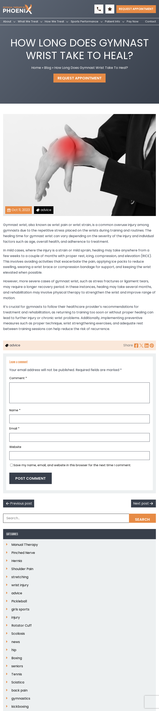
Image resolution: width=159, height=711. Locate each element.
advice (16, 593)
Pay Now (133, 21)
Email (14, 428)
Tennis (16, 674)
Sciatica (17, 682)
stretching (19, 577)
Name (14, 410)
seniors (17, 666)
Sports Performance (84, 21)
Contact (150, 21)
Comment (18, 378)
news (15, 642)
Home (36, 67)
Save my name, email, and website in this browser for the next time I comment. (72, 465)
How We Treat (54, 21)
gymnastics (20, 698)
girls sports (20, 609)
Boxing (16, 658)
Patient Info (112, 21)
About (7, 21)
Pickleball (19, 601)
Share (128, 345)
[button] (98, 9)
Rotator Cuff (21, 626)
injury (15, 617)
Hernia (16, 561)
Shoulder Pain (22, 569)
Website (15, 447)
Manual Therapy (24, 545)
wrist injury (20, 585)
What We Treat (28, 21)
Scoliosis (18, 634)
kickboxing (20, 707)
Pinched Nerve (23, 553)
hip (13, 650)
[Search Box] (79, 518)
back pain (19, 690)
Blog (47, 67)
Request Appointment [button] (136, 9)
